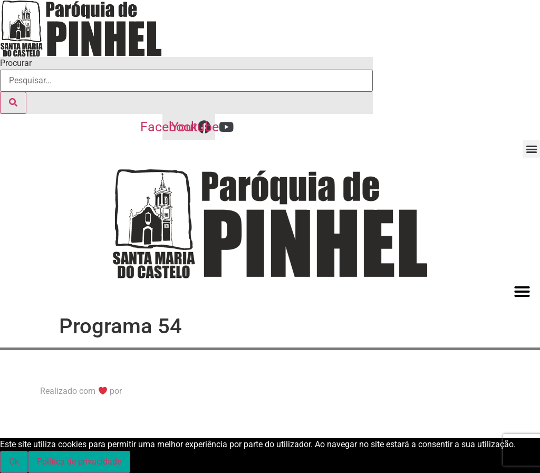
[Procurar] (13, 103)
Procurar (16, 63)
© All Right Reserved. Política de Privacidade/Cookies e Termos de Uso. (127, 372)
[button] (531, 149)
